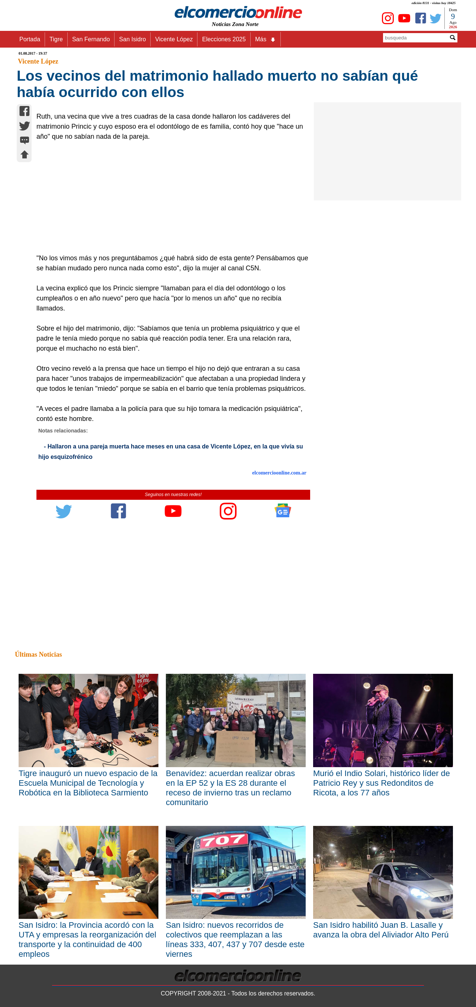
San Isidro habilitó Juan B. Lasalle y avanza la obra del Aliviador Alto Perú (380, 929)
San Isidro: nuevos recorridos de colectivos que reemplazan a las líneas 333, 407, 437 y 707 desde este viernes (235, 939)
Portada (29, 39)
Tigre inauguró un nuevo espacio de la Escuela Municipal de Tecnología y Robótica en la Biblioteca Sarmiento (88, 783)
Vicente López (174, 39)
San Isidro (132, 39)
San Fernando (91, 39)
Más (265, 39)
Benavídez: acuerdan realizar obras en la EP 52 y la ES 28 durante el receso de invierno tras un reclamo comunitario (230, 788)
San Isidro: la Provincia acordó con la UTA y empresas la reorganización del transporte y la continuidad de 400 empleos (87, 939)
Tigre (56, 39)
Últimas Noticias (38, 654)
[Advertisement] (169, 197)
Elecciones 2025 (223, 39)
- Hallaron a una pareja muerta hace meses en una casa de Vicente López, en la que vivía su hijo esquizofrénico (170, 451)
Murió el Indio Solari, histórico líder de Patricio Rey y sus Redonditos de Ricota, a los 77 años (381, 783)
